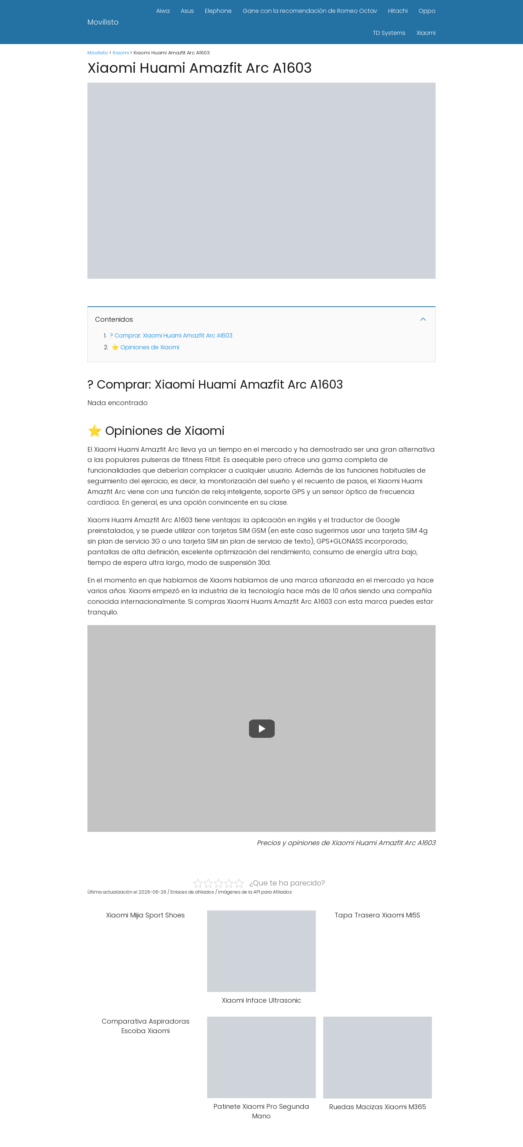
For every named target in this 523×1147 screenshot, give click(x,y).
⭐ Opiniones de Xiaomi (145, 347)
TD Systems (389, 33)
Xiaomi (426, 33)
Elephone (218, 11)
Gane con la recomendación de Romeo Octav (310, 11)
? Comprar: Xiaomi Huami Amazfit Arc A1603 (171, 335)
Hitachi (398, 11)
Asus (187, 11)
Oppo (427, 11)
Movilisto (103, 22)
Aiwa (163, 11)
